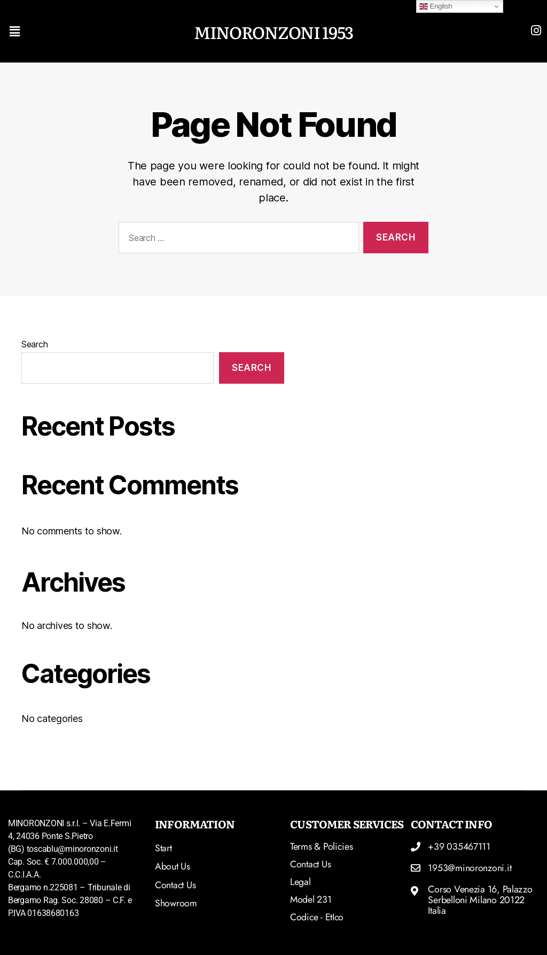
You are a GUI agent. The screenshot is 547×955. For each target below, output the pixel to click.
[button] (71, 31)
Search (34, 344)
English (435, 6)
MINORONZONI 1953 (273, 31)
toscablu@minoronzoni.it (72, 849)
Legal (300, 882)
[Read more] (536, 30)
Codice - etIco (317, 917)
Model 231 (311, 899)
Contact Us (310, 864)
